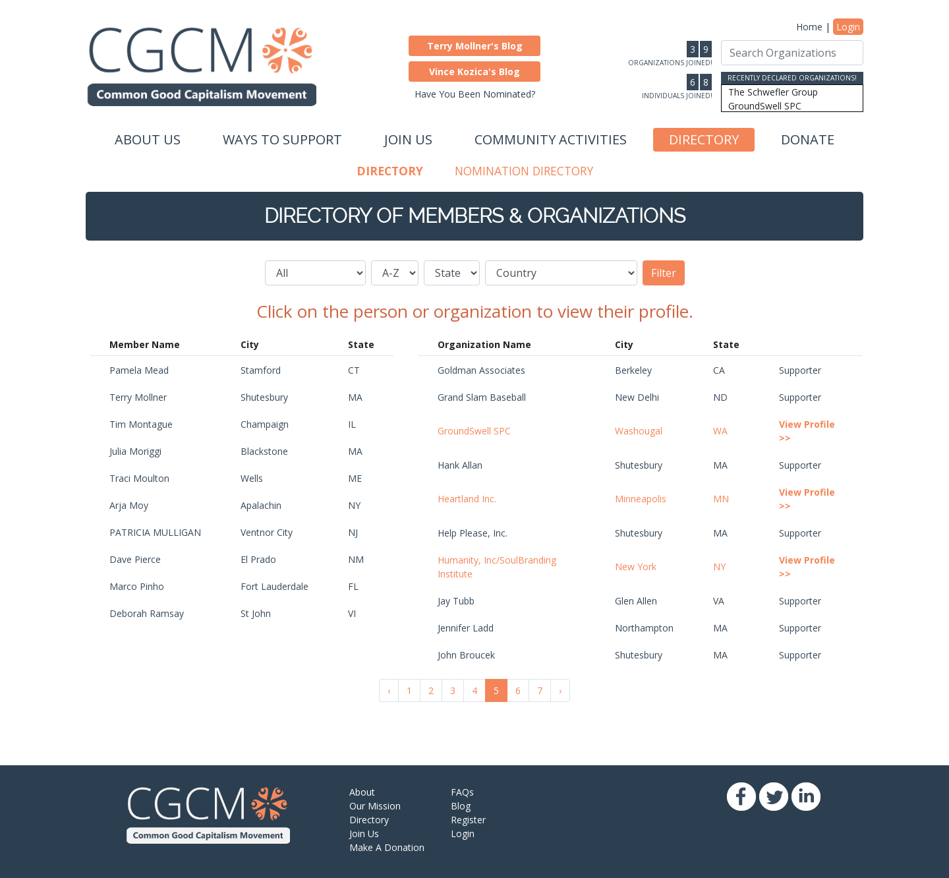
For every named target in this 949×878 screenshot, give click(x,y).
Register (468, 819)
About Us (148, 139)
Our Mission (375, 806)
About (362, 792)
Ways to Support (282, 139)
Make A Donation (386, 847)
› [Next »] (560, 690)
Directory (704, 139)
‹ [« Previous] (389, 690)
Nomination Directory (524, 171)
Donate (807, 139)
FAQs (462, 792)
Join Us (408, 139)
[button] (474, 46)
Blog (461, 806)
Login (848, 26)
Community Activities (550, 139)
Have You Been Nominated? (475, 94)
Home (809, 26)
